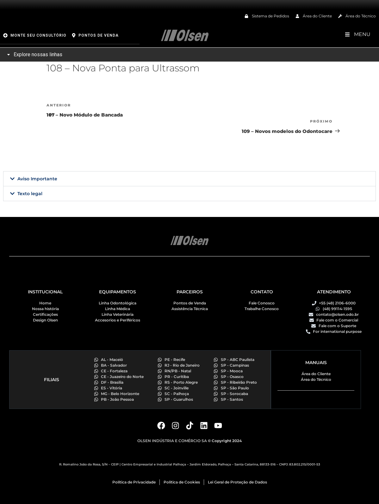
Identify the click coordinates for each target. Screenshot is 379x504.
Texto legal (29, 193)
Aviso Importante (37, 179)
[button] (189, 178)
